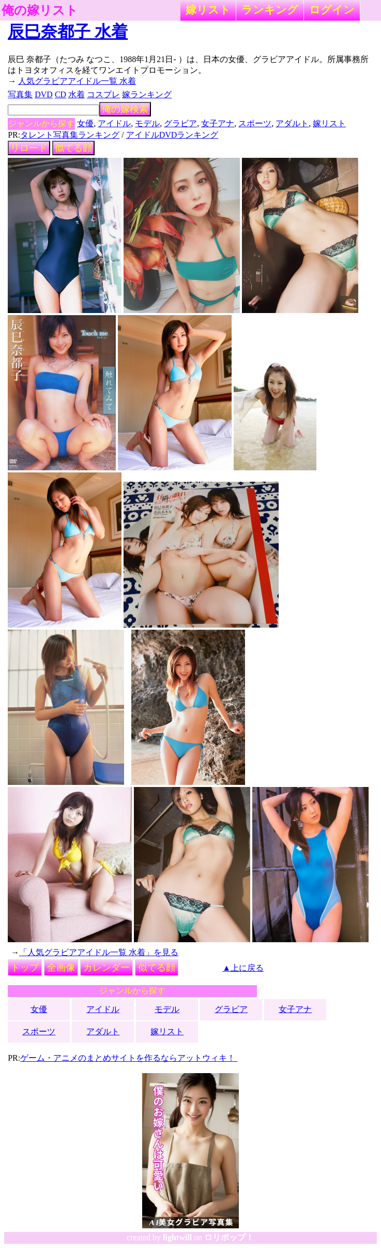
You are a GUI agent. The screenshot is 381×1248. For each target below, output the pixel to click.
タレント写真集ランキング (69, 134)
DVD (44, 94)
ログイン (332, 10)
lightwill (177, 1237)
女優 (85, 123)
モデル (147, 123)
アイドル (114, 123)
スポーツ (254, 123)
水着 (76, 94)
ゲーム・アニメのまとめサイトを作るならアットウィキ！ (128, 1057)
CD (60, 94)
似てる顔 (73, 148)
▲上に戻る (243, 967)
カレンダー (106, 967)
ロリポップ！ (229, 1237)
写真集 (20, 94)
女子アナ (217, 123)
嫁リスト (208, 10)
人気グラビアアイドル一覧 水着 (77, 81)
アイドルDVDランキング (172, 134)
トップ (25, 967)
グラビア (180, 123)
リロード (29, 148)
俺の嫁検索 (125, 109)
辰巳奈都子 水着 (68, 31)
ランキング (269, 10)
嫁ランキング (147, 94)
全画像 (61, 967)
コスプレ (103, 94)
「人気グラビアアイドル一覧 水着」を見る (98, 952)
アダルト (292, 123)
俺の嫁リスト (40, 10)
